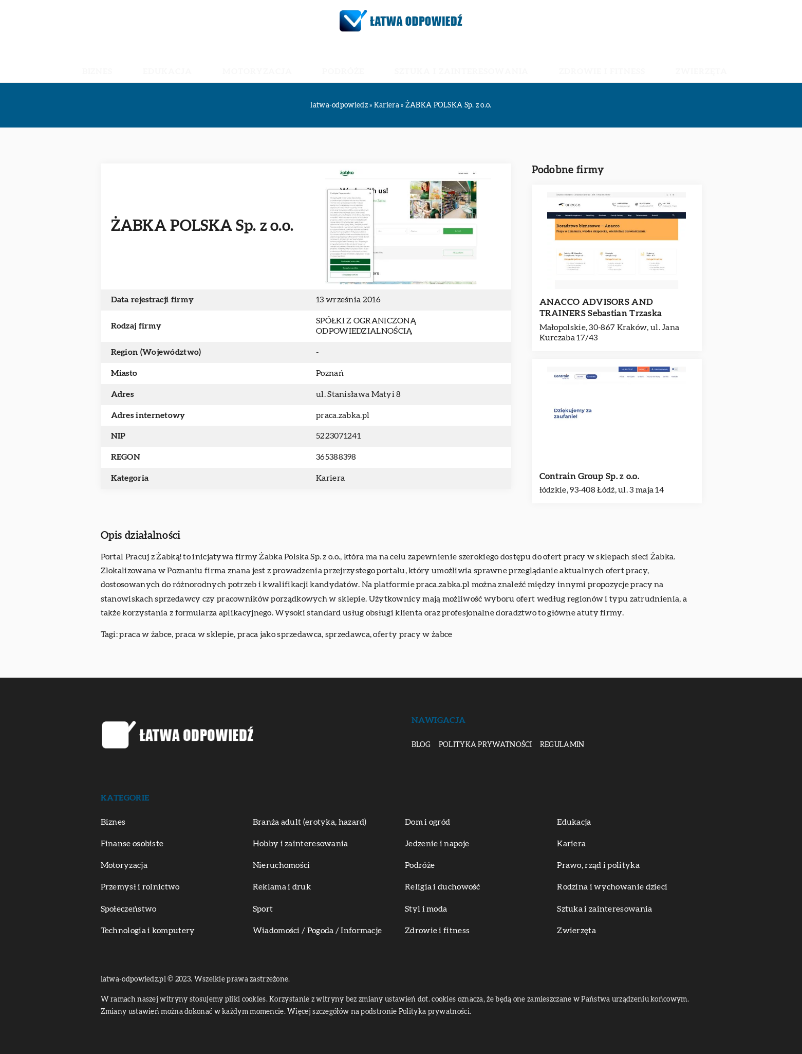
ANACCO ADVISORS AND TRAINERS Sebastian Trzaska (600, 308)
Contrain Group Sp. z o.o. (589, 476)
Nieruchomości (281, 865)
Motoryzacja (291, 61)
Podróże (353, 61)
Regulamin (562, 745)
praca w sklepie (204, 634)
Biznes (178, 61)
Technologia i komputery (148, 930)
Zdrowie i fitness (549, 61)
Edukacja (227, 61)
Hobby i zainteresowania (300, 844)
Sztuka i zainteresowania (442, 61)
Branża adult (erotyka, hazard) (310, 822)
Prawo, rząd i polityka (598, 865)
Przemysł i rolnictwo (140, 887)
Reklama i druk (282, 887)
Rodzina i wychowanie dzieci (612, 887)
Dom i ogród (427, 822)
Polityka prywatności (485, 745)
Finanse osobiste (132, 844)
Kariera (330, 478)
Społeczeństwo (129, 909)
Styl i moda (426, 909)
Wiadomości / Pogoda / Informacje (317, 930)
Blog (421, 745)
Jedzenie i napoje (437, 844)
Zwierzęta (622, 61)
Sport (263, 909)
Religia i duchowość (442, 887)
